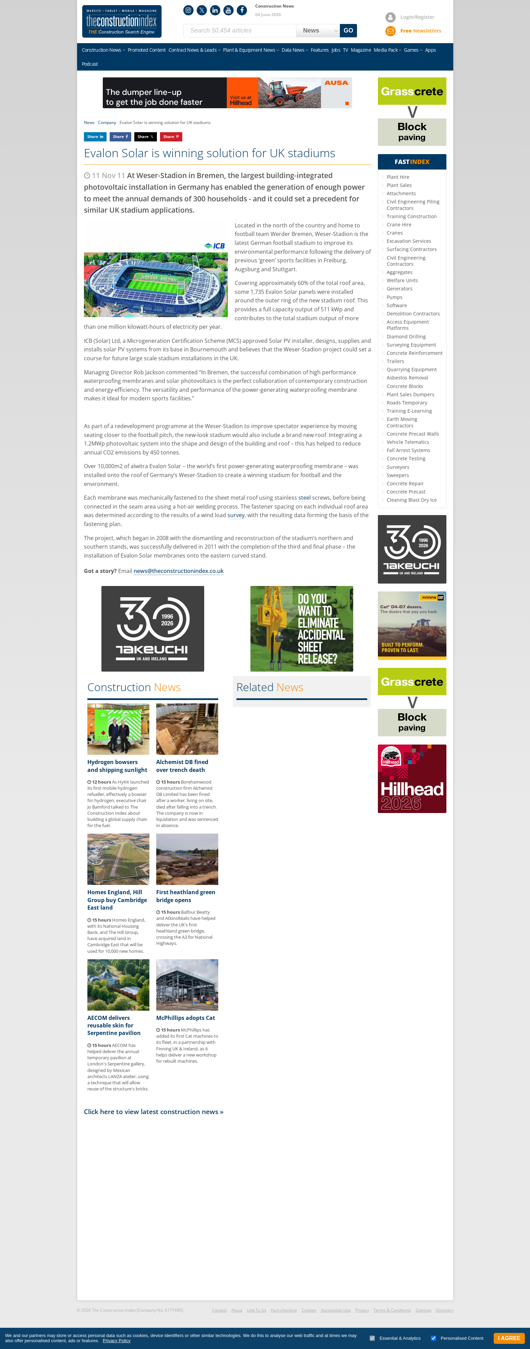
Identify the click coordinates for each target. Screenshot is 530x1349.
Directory (445, 1310)
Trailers (395, 361)
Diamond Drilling (406, 336)
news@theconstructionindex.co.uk (179, 571)
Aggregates (399, 272)
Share (92, 136)
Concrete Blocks (405, 386)
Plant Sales (399, 185)
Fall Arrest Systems (408, 450)
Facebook (242, 10)
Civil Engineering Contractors (406, 260)
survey (236, 515)
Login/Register (417, 17)
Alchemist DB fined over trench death (182, 765)
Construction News (101, 50)
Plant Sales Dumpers (410, 394)
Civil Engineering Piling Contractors (413, 204)
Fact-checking (284, 1310)
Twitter (202, 10)
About (237, 1310)
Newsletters (420, 30)
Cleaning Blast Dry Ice (412, 500)
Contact (219, 1310)
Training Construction (412, 216)
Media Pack (385, 50)
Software (397, 305)
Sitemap (423, 1310)
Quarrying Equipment (412, 369)
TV (345, 50)
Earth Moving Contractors (402, 422)
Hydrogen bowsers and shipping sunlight (117, 765)
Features (320, 50)
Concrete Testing (406, 458)
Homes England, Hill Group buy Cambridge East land (117, 899)
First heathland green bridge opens (185, 895)
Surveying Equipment (411, 344)
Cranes (395, 232)
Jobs (336, 50)
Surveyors (398, 467)
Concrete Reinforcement (415, 353)
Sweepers (398, 475)
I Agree (509, 1338)
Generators (399, 288)
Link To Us (257, 1310)
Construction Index (122, 21)
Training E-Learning (409, 411)
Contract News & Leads (193, 50)
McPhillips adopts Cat (185, 1018)
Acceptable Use (336, 1310)
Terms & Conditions (392, 1310)
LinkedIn (215, 10)
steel (304, 497)
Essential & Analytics (395, 1338)
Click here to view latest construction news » (154, 1111)
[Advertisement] (227, 1208)
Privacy (362, 1310)
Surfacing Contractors (412, 249)
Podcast (90, 64)
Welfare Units (402, 280)
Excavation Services (409, 241)
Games (411, 50)
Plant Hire (398, 177)
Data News (293, 50)
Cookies (309, 1310)
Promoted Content (147, 50)
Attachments (401, 193)
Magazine (361, 50)
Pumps (395, 297)
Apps (430, 50)
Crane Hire (399, 224)
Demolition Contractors (413, 313)
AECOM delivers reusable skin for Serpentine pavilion (114, 1025)
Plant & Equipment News (249, 50)
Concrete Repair (405, 483)
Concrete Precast (406, 491)
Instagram (188, 10)
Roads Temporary (407, 402)
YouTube (228, 10)
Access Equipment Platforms (408, 324)
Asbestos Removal (407, 377)
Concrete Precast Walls (413, 433)
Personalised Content (457, 1338)
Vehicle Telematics (408, 442)
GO (348, 30)
